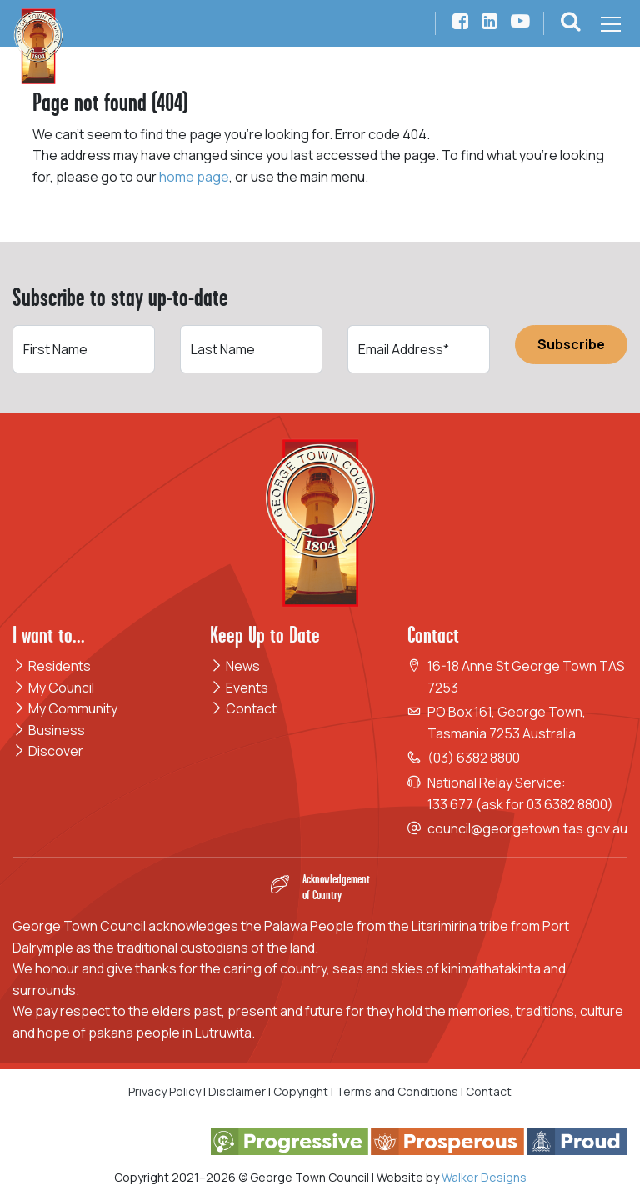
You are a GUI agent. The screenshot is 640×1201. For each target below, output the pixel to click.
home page (194, 177)
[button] (571, 24)
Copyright (300, 1091)
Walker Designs (484, 1177)
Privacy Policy (164, 1091)
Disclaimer (237, 1091)
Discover (47, 751)
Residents (51, 666)
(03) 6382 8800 (474, 757)
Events (239, 687)
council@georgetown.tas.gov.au (528, 828)
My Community (65, 708)
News (235, 666)
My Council (53, 687)
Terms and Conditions (398, 1091)
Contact (243, 708)
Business (48, 730)
